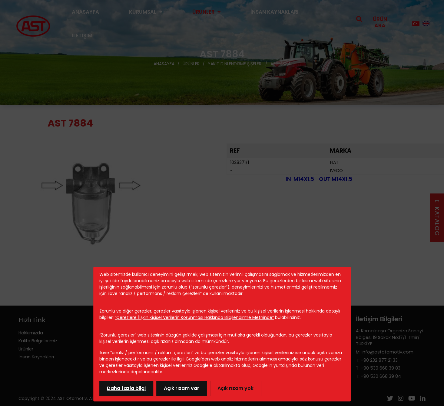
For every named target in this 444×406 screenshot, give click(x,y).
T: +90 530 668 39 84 (378, 376)
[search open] (377, 23)
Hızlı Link (31, 320)
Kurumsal (142, 11)
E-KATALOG (437, 218)
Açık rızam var (181, 388)
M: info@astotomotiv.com (384, 352)
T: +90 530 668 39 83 (378, 368)
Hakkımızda (30, 333)
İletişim (82, 35)
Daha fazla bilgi (126, 388)
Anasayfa (85, 11)
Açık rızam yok (235, 388)
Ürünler (203, 11)
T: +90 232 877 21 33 (377, 360)
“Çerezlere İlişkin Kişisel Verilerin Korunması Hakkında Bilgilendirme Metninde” (194, 317)
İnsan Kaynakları (274, 11)
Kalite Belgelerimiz (37, 341)
